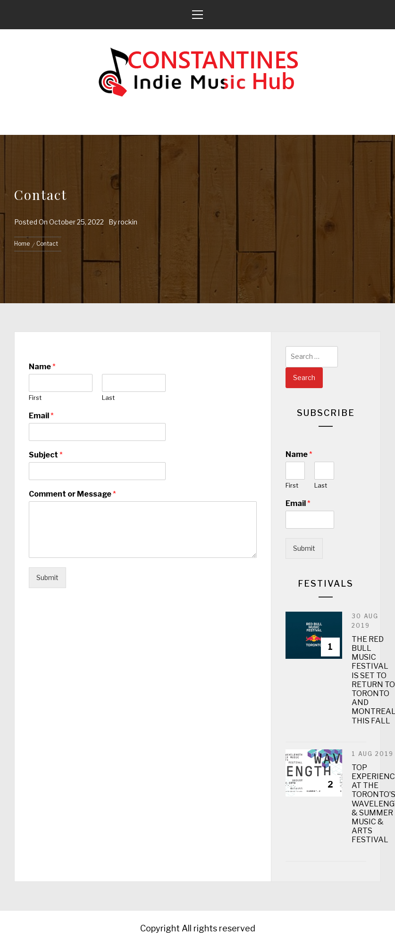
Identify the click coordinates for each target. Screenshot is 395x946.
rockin (127, 222)
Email (41, 415)
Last (108, 397)
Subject (46, 454)
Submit (47, 577)
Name (42, 366)
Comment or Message (72, 494)
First (35, 397)
